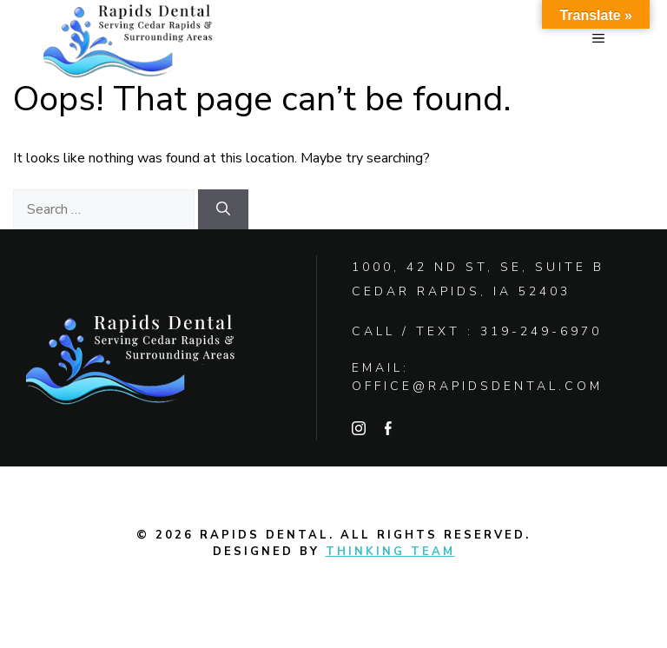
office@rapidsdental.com (477, 386)
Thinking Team (390, 551)
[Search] (223, 209)
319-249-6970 (541, 331)
